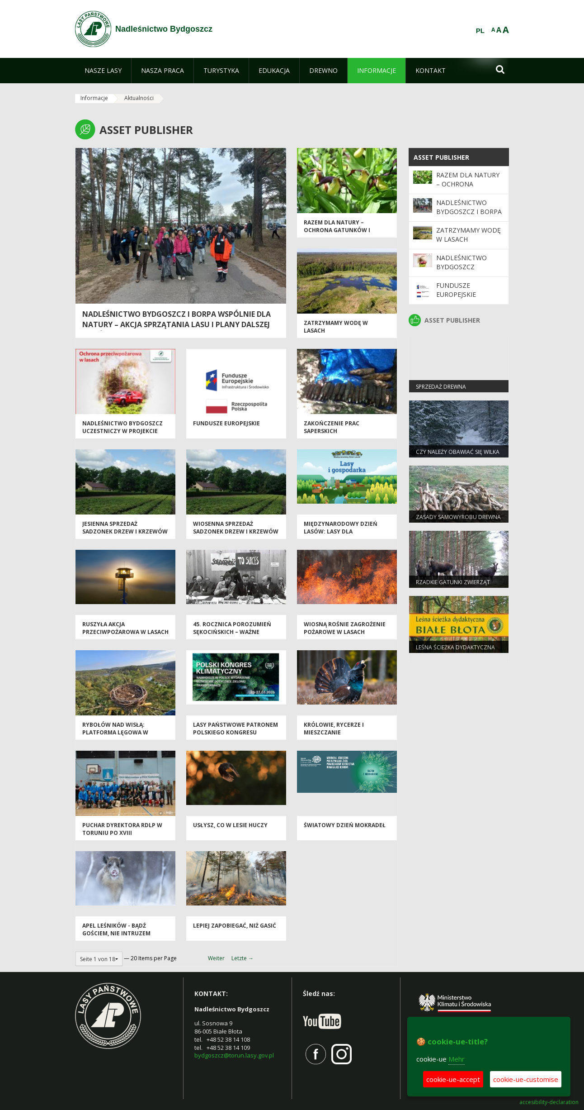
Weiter (216, 958)
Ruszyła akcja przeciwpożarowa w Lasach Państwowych (125, 632)
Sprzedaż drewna (441, 387)
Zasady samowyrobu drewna (458, 517)
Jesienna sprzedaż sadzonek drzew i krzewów (125, 527)
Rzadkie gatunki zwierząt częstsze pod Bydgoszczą (454, 586)
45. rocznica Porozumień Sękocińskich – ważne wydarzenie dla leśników (233, 632)
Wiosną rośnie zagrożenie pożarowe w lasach (345, 628)
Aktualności (139, 98)
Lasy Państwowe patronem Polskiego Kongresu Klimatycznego (235, 732)
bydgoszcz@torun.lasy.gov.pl (234, 1055)
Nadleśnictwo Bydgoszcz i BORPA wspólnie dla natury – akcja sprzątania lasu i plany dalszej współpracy (176, 324)
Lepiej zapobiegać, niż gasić (234, 925)
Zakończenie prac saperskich (331, 427)
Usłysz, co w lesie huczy (230, 825)
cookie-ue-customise (525, 1079)
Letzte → (242, 958)
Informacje (94, 98)
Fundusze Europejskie (226, 423)
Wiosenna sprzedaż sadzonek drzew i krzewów (235, 527)
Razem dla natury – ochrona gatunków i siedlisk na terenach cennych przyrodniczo (340, 234)
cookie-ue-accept (453, 1079)
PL (480, 30)
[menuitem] (103, 70)
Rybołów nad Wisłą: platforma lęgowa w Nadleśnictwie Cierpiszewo (124, 732)
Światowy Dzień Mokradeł (345, 825)
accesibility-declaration (549, 1102)
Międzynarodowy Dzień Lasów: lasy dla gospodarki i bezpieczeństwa (340, 535)
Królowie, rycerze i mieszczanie (334, 728)
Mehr (456, 1058)
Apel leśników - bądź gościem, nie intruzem (116, 929)
